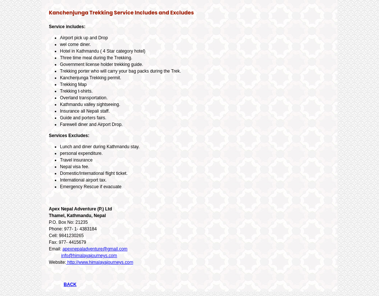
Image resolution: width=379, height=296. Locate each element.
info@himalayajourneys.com (89, 255)
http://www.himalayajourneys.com (99, 262)
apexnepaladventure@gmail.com (95, 249)
